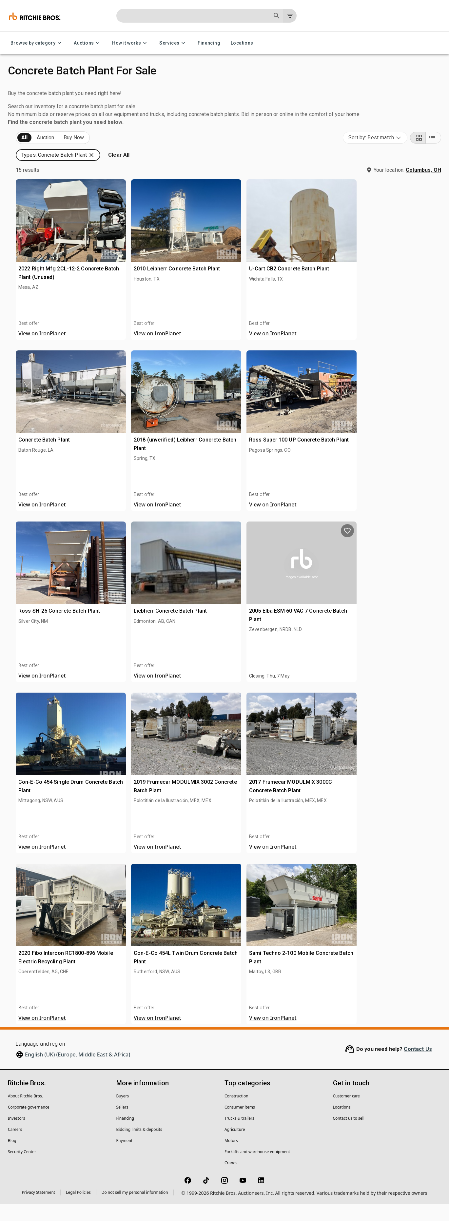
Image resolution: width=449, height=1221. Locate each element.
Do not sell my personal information (135, 1209)
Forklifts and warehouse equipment (257, 1168)
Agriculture (235, 1146)
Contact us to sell (348, 1135)
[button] (61, 182)
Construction (236, 1112)
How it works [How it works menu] (130, 43)
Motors (231, 1157)
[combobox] (375, 154)
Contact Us (418, 1066)
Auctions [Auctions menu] (87, 43)
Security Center (22, 1168)
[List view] (433, 154)
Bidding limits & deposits (139, 1146)
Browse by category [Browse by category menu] (37, 43)
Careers (15, 1146)
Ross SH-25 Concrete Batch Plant (174, 620)
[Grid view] (418, 154)
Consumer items (240, 1124)
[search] (107, 509)
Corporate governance (28, 1124)
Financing (209, 43)
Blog (12, 1157)
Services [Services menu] (173, 43)
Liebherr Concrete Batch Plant (275, 620)
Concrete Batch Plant (159, 449)
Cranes (231, 1179)
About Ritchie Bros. (25, 1112)
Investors (16, 1135)
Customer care (346, 1112)
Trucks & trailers (239, 1135)
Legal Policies (78, 1209)
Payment (124, 1157)
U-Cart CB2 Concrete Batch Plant (384, 278)
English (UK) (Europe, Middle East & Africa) (77, 1071)
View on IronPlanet (157, 350)
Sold (88, 154)
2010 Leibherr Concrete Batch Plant (282, 278)
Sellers (122, 1124)
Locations (242, 43)
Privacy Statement (38, 1209)
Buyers (122, 1112)
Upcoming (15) (34, 154)
